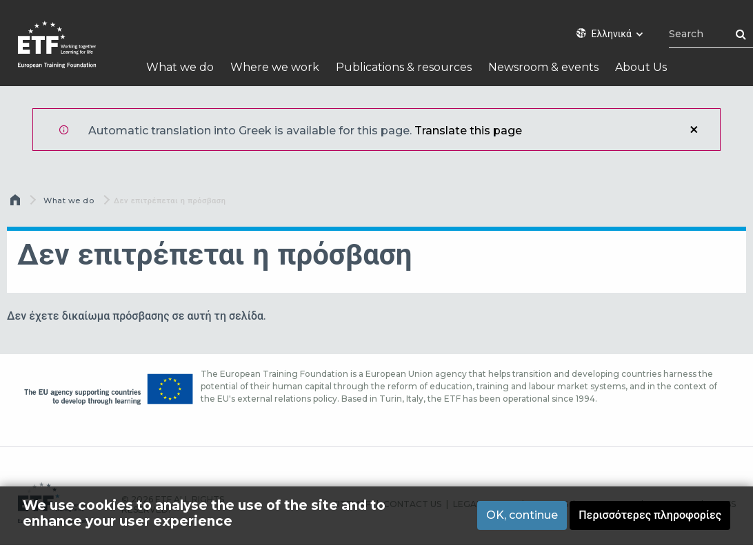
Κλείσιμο (693, 129)
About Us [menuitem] (641, 67)
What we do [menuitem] (180, 67)
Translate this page (468, 130)
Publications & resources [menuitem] (404, 67)
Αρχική (16, 203)
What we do (68, 200)
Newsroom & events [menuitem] (543, 67)
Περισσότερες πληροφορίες (650, 515)
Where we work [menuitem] (274, 67)
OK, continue (522, 515)
